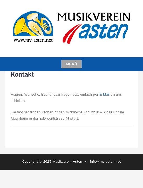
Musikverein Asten (67, 161)
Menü (71, 64)
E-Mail (104, 94)
